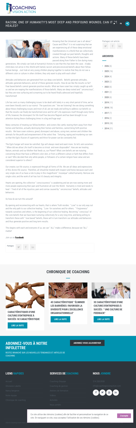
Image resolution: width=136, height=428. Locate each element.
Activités (58, 24)
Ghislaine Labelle (13, 386)
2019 (107, 102)
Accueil (9, 381)
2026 (107, 66)
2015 (107, 123)
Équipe (32, 24)
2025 (107, 71)
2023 (107, 81)
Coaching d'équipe (58, 381)
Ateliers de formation (59, 390)
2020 (107, 97)
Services (44, 24)
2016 (107, 118)
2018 (107, 107)
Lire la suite (17, 325)
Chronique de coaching (16, 400)
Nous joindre (102, 24)
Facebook (19, 237)
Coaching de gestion (59, 386)
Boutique (86, 24)
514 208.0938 (99, 381)
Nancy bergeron (12, 390)
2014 (107, 128)
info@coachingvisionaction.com (107, 386)
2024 (107, 76)
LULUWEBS (126, 423)
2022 (107, 86)
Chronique (72, 24)
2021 (107, 92)
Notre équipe (11, 395)
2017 (107, 113)
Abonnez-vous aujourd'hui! (87, 343)
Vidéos (53, 395)
